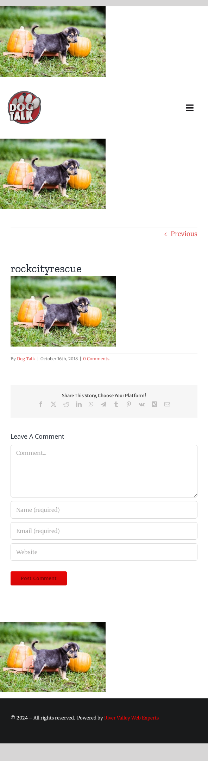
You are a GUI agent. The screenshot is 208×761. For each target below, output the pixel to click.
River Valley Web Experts (131, 718)
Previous (184, 234)
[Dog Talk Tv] (24, 93)
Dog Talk (26, 358)
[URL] (104, 552)
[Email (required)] (104, 531)
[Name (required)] (104, 510)
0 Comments (96, 358)
